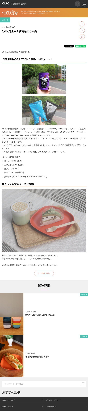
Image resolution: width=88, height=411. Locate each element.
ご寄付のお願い (51, 406)
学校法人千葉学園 (7, 406)
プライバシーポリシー (53, 400)
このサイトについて (8, 400)
